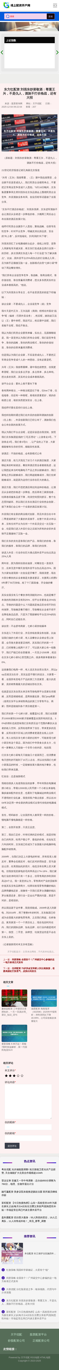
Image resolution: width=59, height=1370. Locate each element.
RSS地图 (34, 1357)
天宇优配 (16, 1334)
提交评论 (12, 1146)
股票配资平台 (38, 1334)
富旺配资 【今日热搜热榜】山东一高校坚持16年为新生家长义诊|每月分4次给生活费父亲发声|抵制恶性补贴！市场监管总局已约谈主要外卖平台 (29, 1206)
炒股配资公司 (16, 1340)
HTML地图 (45, 1357)
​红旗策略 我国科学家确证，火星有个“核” (27, 1270)
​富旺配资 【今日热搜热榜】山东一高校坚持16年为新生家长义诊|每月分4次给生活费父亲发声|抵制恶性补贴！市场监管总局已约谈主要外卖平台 (29, 1315)
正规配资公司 (41, 1340)
